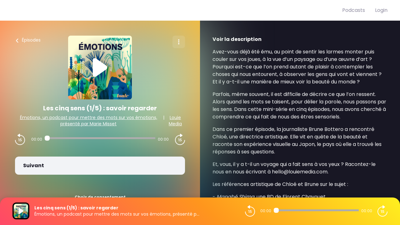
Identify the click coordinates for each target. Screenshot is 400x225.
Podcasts (353, 10)
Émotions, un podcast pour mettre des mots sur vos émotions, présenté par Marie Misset (88, 120)
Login (381, 10)
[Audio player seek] (100, 138)
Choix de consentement (100, 197)
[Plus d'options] (178, 42)
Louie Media (175, 120)
